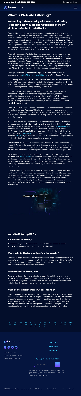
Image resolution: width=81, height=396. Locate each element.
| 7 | (45, 326)
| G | (40, 322)
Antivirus (19, 136)
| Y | (65, 324)
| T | (40, 324)
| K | (61, 322)
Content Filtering (40, 75)
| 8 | (50, 326)
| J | (55, 322)
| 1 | (25, 326)
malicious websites (62, 126)
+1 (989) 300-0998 (27, 2)
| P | (21, 324)
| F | (35, 322)
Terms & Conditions (70, 389)
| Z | (71, 324)
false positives (25, 156)
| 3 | (35, 326)
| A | (10, 322)
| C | (21, 322)
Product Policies (36, 389)
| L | (65, 322)
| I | (50, 322)
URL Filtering (27, 75)
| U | (45, 324)
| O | (15, 324)
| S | (35, 324)
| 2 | (31, 326)
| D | (26, 322)
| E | (31, 322)
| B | (15, 322)
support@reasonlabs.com (13, 355)
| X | (60, 324)
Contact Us (67, 2)
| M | (70, 322)
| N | (10, 324)
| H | (45, 322)
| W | (55, 324)
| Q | (26, 324)
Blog (75, 2)
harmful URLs (28, 133)
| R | (31, 324)
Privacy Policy (52, 389)
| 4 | (40, 326)
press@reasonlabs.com (12, 358)
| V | (50, 324)
